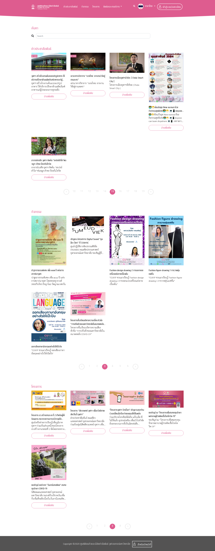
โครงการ (96, 6)
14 (104, 191)
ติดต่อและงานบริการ (111, 6)
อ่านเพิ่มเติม (49, 96)
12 (89, 191)
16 (120, 191)
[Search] (93, 35)
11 (81, 191)
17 (127, 191)
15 (112, 191)
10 (74, 191)
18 (135, 191)
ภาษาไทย (145, 6)
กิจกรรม (85, 6)
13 (97, 191)
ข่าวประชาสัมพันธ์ (70, 6)
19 (143, 191)
